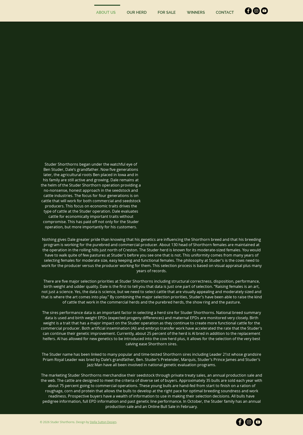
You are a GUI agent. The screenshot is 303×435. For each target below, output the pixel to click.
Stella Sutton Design (103, 422)
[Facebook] (248, 10)
